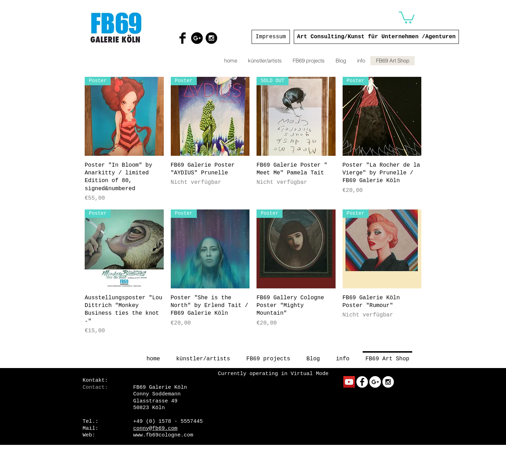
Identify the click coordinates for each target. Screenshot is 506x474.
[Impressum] (271, 37)
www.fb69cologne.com (163, 435)
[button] (407, 17)
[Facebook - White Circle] (362, 382)
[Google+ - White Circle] (375, 382)
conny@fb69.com (155, 429)
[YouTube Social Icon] (349, 382)
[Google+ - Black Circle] (197, 38)
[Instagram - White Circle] (388, 382)
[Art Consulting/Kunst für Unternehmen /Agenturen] (376, 37)
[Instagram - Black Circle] (211, 38)
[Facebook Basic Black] (182, 38)
